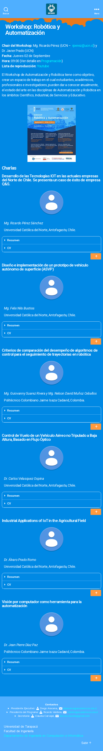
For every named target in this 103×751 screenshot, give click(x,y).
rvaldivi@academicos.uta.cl (82, 712)
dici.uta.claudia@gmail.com (75, 715)
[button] (96, 256)
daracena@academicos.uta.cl (80, 708)
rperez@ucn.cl (83, 46)
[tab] (51, 240)
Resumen (13, 240)
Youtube (43, 66)
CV (9, 248)
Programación (51, 61)
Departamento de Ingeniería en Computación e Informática (43, 736)
